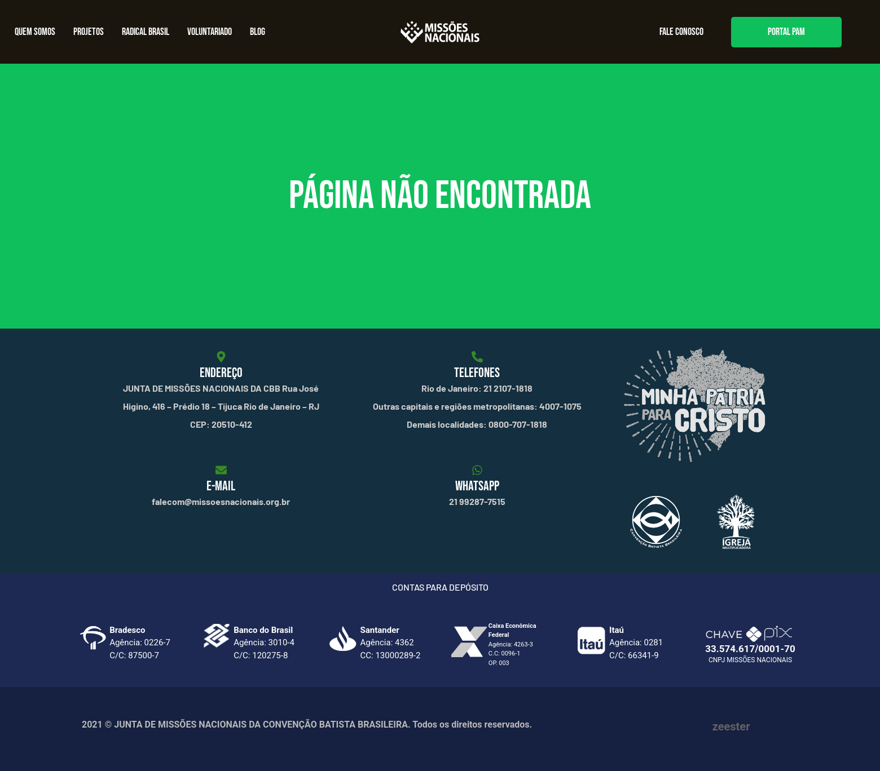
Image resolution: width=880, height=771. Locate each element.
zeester (731, 726)
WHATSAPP (477, 486)
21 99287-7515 (477, 501)
